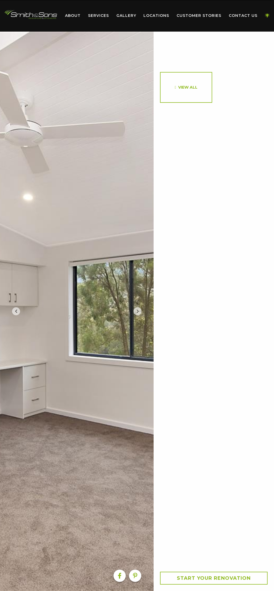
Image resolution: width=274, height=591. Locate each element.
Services (98, 15)
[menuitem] (31, 16)
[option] (77, 311)
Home (31, 14)
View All (187, 87)
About (73, 15)
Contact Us (243, 15)
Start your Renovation (214, 578)
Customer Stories (199, 15)
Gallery (126, 15)
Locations (156, 15)
